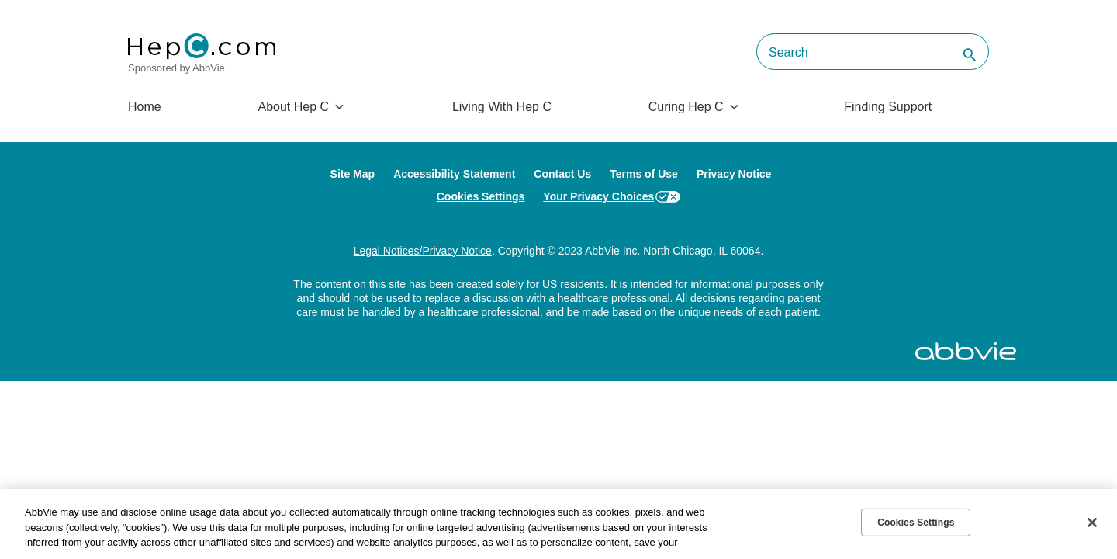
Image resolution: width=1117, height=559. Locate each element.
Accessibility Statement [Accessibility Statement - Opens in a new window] (454, 174)
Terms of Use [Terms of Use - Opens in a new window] (644, 174)
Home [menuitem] (144, 106)
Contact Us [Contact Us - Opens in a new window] (562, 174)
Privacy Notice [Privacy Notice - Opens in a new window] (734, 174)
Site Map (352, 174)
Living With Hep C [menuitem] (502, 106)
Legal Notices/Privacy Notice (423, 251)
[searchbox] (872, 51)
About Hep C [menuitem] (293, 106)
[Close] (1092, 522)
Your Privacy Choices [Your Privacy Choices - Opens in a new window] (598, 196)
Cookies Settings (481, 196)
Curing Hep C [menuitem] (686, 106)
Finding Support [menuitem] (888, 106)
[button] (965, 55)
